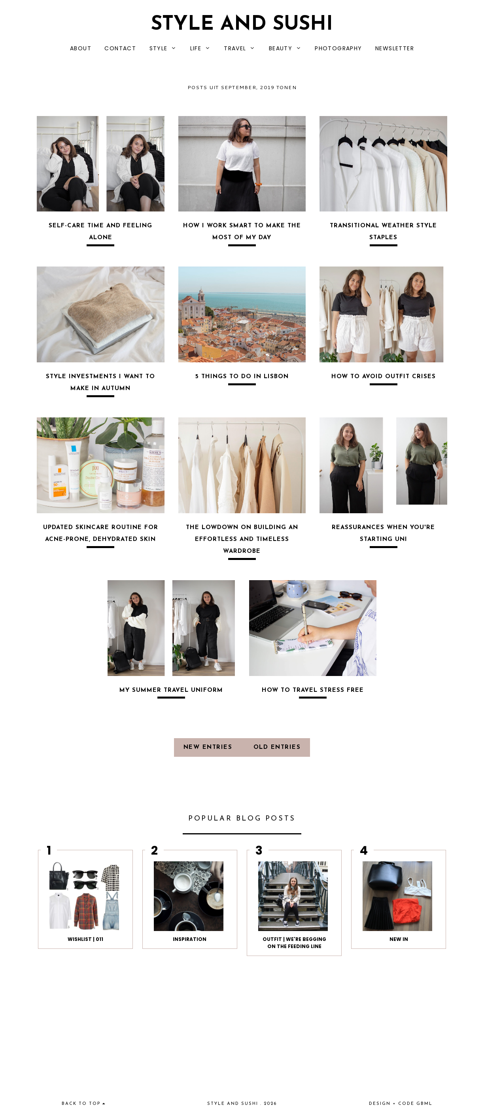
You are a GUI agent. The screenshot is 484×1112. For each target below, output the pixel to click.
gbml (424, 1104)
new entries (209, 747)
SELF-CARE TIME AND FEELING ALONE (100, 232)
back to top (84, 1104)
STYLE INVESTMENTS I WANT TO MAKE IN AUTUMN (100, 383)
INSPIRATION (189, 939)
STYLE (158, 48)
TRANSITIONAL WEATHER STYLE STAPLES (383, 232)
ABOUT (80, 48)
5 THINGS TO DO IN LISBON (242, 377)
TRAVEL (235, 48)
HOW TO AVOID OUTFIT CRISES (383, 377)
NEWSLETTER (394, 48)
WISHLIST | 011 (85, 939)
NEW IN (398, 939)
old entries (277, 747)
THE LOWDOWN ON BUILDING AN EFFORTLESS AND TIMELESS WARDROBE (242, 539)
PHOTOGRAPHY (338, 48)
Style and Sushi (242, 25)
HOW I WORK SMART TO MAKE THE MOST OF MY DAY (242, 232)
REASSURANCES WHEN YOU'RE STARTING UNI (383, 534)
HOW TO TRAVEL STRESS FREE (313, 690)
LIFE (196, 48)
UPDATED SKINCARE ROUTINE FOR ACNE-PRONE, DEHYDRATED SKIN (100, 534)
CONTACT (120, 48)
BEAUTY (280, 48)
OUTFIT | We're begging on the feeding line (294, 943)
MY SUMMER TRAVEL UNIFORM (171, 690)
